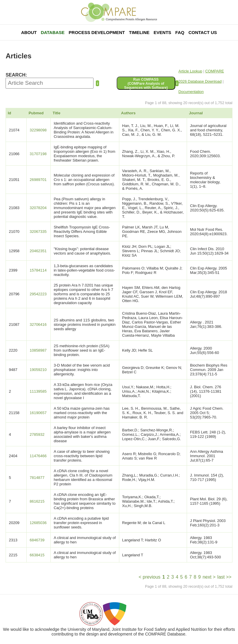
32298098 (38, 130)
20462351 (38, 251)
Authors (128, 113)
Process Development (97, 32)
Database (52, 32)
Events (162, 32)
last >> (224, 576)
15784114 (38, 270)
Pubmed (36, 113)
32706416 (38, 324)
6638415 (37, 555)
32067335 (38, 231)
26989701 (38, 179)
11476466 (38, 456)
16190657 (38, 413)
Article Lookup (190, 71)
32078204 (38, 208)
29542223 (38, 294)
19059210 (38, 369)
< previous (149, 576)
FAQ (179, 32)
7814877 (37, 477)
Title (57, 113)
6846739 (37, 540)
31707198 (38, 154)
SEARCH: (16, 74)
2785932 (37, 434)
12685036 (38, 523)
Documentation (191, 91)
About (29, 32)
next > (209, 576)
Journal (196, 113)
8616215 (37, 501)
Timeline (139, 32)
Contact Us (202, 32)
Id (9, 113)
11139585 (38, 391)
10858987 (38, 350)
